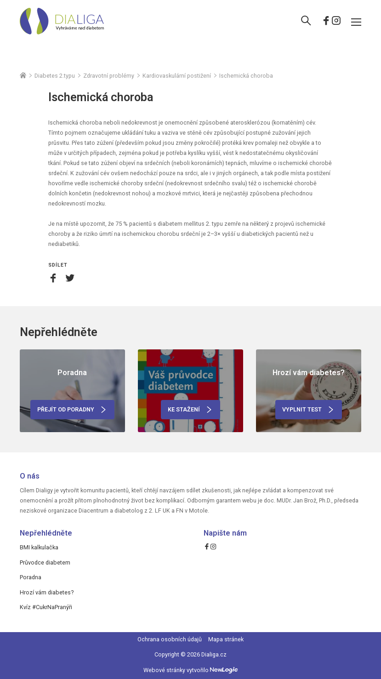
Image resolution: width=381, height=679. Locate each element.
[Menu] (356, 21)
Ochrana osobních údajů (169, 639)
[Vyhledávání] (306, 22)
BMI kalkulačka (39, 547)
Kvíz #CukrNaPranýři (46, 607)
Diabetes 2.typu (54, 76)
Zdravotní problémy (108, 76)
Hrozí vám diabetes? (47, 592)
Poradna (30, 577)
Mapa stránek (226, 639)
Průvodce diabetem (45, 562)
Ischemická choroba (246, 76)
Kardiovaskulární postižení (176, 76)
